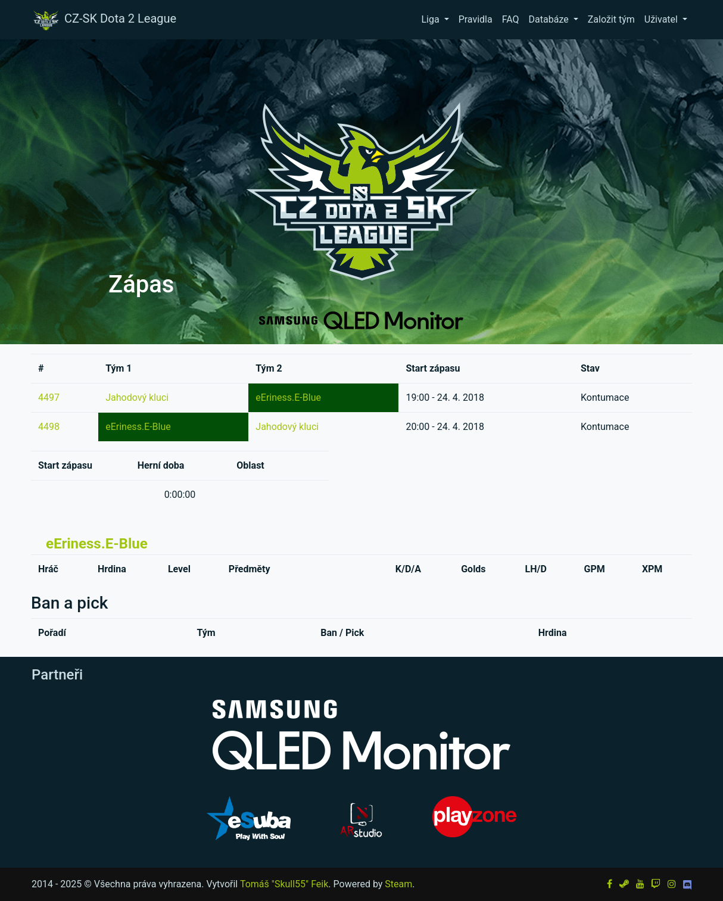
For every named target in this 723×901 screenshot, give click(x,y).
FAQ (510, 19)
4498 (49, 426)
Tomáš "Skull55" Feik (284, 884)
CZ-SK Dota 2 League (103, 20)
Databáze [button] (550, 19)
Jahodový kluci (137, 397)
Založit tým (611, 19)
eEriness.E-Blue (288, 397)
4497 (49, 397)
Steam (398, 884)
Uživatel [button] (662, 19)
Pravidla (476, 19)
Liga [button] (431, 19)
